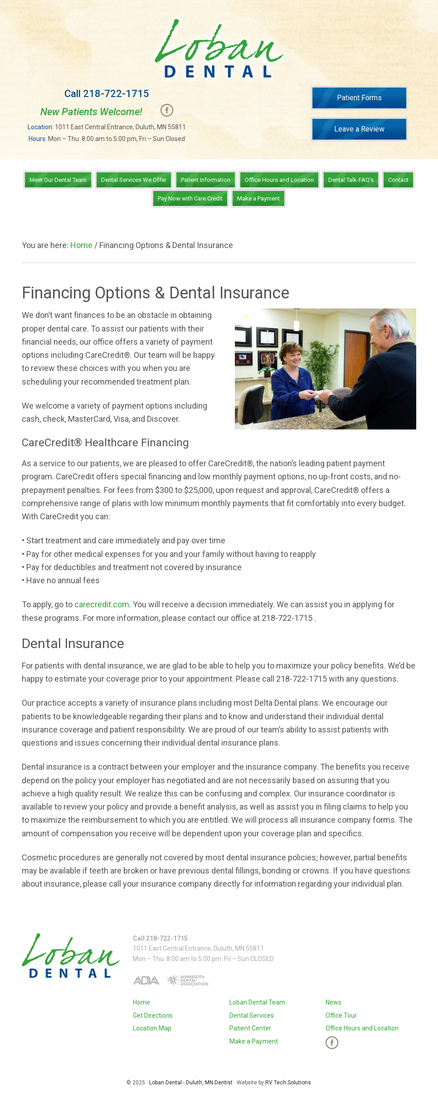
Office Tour (341, 1015)
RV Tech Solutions (288, 1082)
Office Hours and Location (362, 1028)
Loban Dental (219, 48)
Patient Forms (359, 97)
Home (141, 1002)
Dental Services (251, 1015)
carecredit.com (101, 604)
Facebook (167, 110)
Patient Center (250, 1028)
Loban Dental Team (257, 1002)
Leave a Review (359, 129)
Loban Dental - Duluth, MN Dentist (191, 1082)
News (333, 1002)
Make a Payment (253, 1041)
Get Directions (153, 1015)
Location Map (152, 1028)
